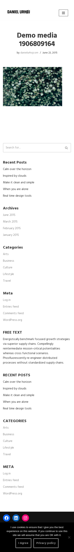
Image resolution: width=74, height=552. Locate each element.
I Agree (23, 543)
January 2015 (11, 235)
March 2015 (10, 221)
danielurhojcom (29, 53)
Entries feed (11, 306)
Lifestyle (8, 274)
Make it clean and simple (18, 182)
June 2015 (9, 215)
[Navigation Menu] (63, 13)
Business (8, 261)
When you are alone (15, 189)
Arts (6, 254)
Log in (7, 300)
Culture (7, 267)
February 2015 (12, 228)
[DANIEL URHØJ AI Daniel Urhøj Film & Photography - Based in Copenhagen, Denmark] (19, 12)
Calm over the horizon (17, 169)
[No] (69, 537)
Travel (7, 281)
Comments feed (13, 313)
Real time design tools (17, 196)
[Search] (32, 147)
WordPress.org (12, 320)
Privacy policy (46, 543)
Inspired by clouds (14, 176)
